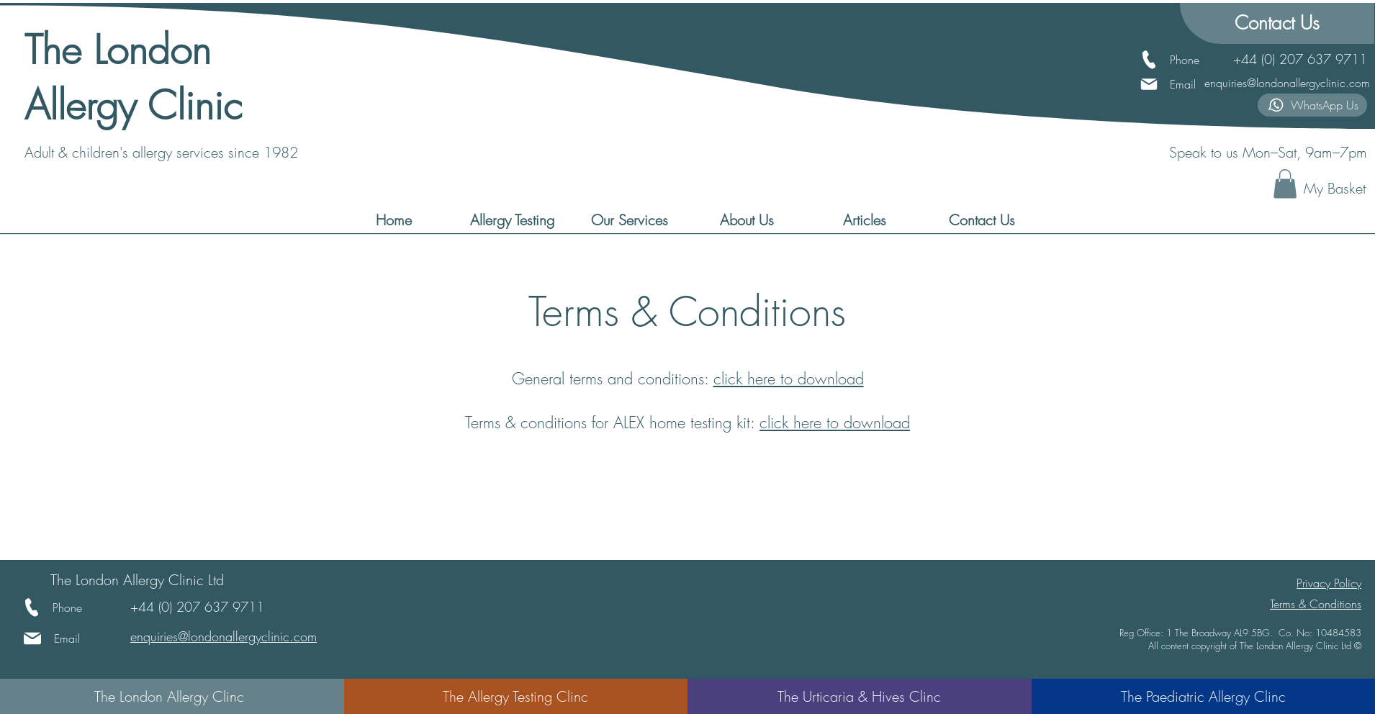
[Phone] (1185, 59)
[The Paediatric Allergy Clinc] (1203, 696)
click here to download (788, 378)
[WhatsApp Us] (1312, 105)
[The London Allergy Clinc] (169, 696)
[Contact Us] (1277, 23)
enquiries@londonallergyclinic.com (1287, 83)
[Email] (1171, 84)
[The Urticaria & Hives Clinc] (859, 696)
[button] (1285, 184)
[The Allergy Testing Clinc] (516, 696)
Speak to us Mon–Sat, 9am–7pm (1268, 152)
